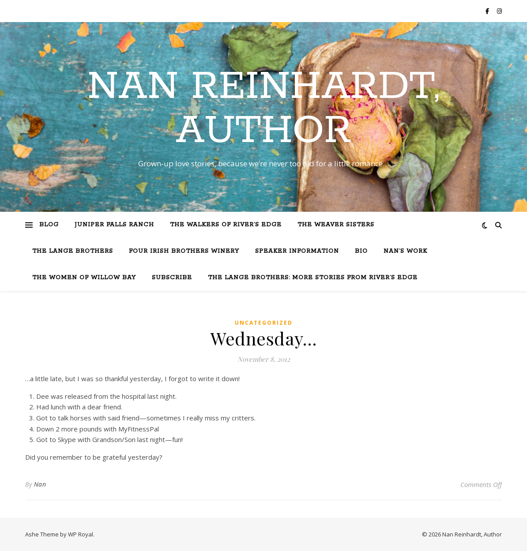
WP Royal (80, 534)
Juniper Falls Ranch (114, 225)
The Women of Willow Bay (84, 277)
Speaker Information (297, 251)
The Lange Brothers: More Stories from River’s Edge (313, 277)
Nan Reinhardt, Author (263, 109)
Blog (49, 225)
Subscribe (172, 277)
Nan (40, 484)
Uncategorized (264, 322)
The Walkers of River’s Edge (226, 225)
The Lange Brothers (72, 251)
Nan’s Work (405, 251)
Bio (361, 251)
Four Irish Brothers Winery (184, 251)
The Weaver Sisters (335, 225)
